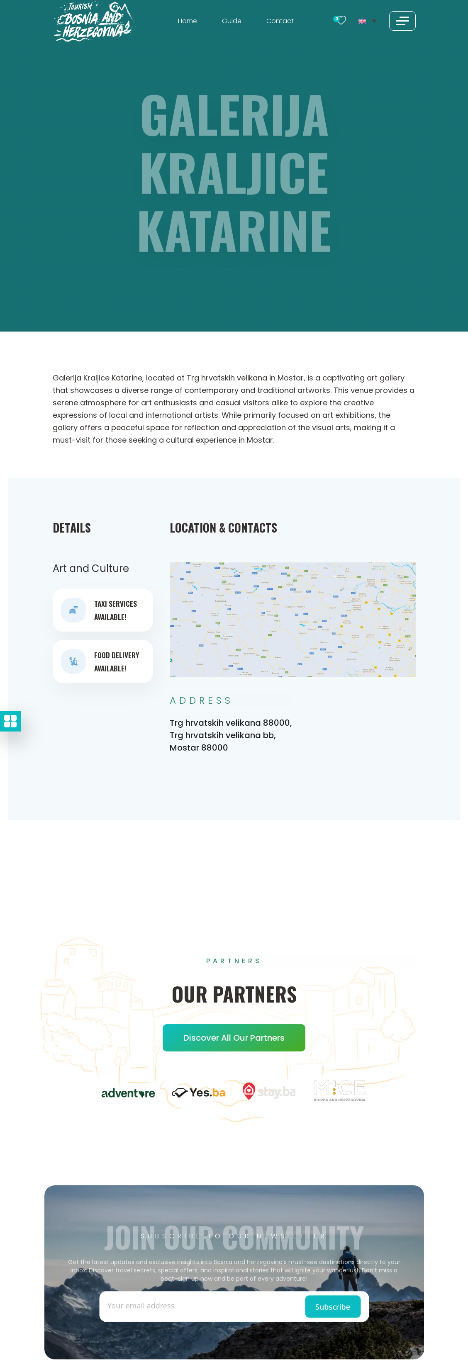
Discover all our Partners (234, 1038)
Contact (280, 21)
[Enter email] (170, 1305)
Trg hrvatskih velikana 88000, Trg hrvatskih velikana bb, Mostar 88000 (231, 735)
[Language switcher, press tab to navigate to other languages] (367, 21)
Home (187, 21)
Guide (231, 21)
